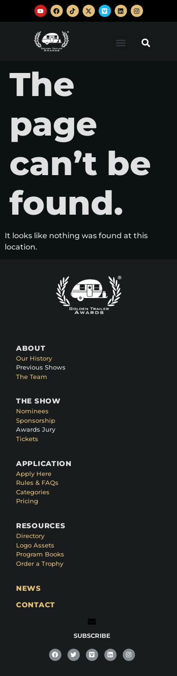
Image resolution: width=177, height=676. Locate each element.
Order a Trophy (39, 563)
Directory (30, 535)
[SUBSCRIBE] (92, 622)
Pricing (27, 501)
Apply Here (33, 473)
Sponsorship (35, 420)
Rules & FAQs (37, 482)
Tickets (27, 439)
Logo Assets (35, 545)
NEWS (28, 588)
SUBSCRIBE (92, 635)
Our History (34, 358)
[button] (120, 42)
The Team (31, 376)
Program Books (40, 554)
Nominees (32, 411)
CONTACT (35, 604)
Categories (33, 492)
